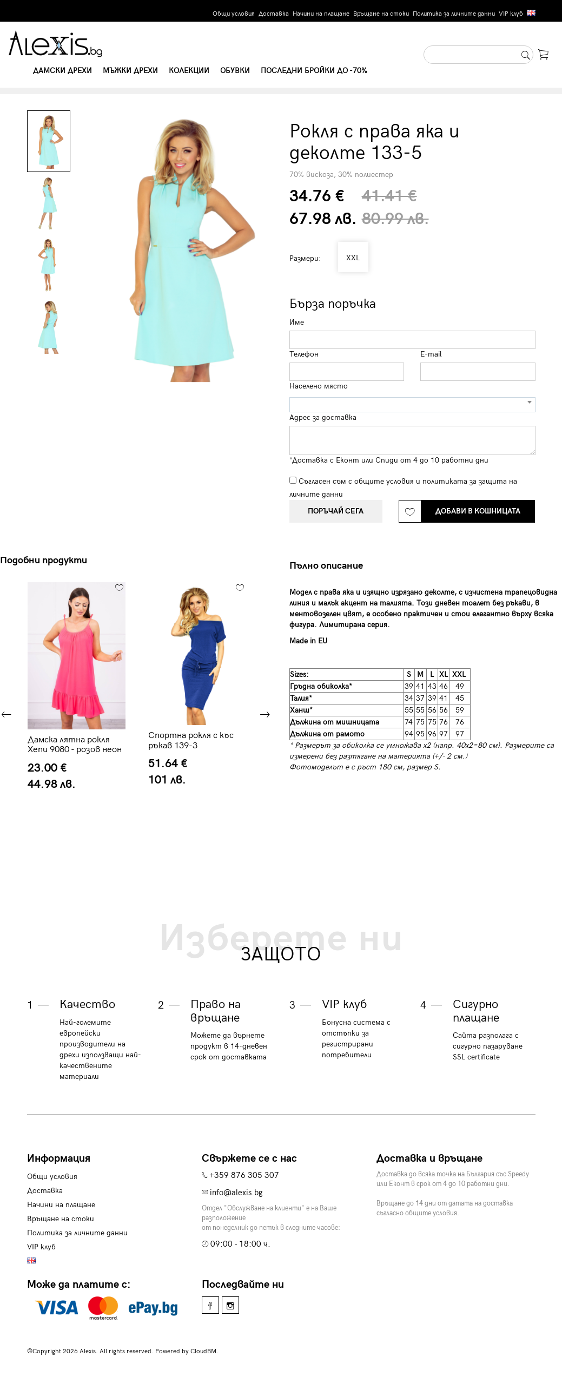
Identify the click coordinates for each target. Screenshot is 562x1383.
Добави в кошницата (477, 511)
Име (296, 322)
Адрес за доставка (322, 417)
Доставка (274, 14)
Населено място (318, 386)
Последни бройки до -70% (314, 70)
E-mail (431, 354)
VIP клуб (511, 14)
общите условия (384, 481)
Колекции (189, 70)
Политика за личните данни (454, 14)
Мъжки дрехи (130, 70)
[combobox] (412, 404)
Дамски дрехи (62, 70)
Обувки (235, 70)
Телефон (304, 354)
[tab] (330, 566)
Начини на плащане (321, 14)
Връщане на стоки (381, 14)
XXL (351, 257)
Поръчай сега (335, 511)
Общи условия (234, 14)
